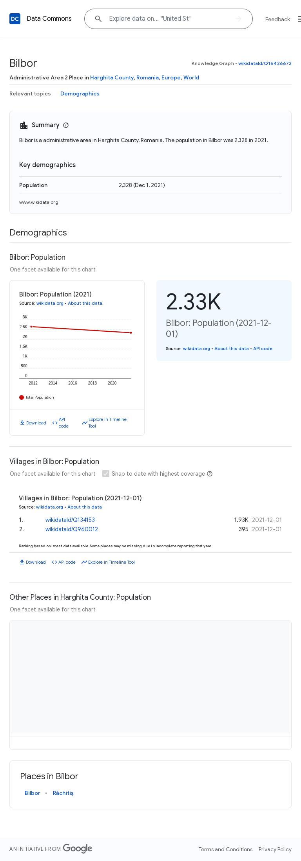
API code (64, 423)
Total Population (39, 397)
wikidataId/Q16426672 (265, 63)
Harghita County (112, 77)
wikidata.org (49, 303)
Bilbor (32, 792)
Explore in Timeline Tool (108, 423)
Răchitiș (63, 792)
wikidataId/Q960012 (71, 529)
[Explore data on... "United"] (168, 19)
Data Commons (49, 19)
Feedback (277, 19)
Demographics (80, 93)
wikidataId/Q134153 (70, 519)
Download (36, 423)
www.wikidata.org (38, 202)
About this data (85, 303)
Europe (171, 77)
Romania (147, 77)
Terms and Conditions (225, 849)
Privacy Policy (275, 849)
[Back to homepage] (14, 18)
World (191, 77)
